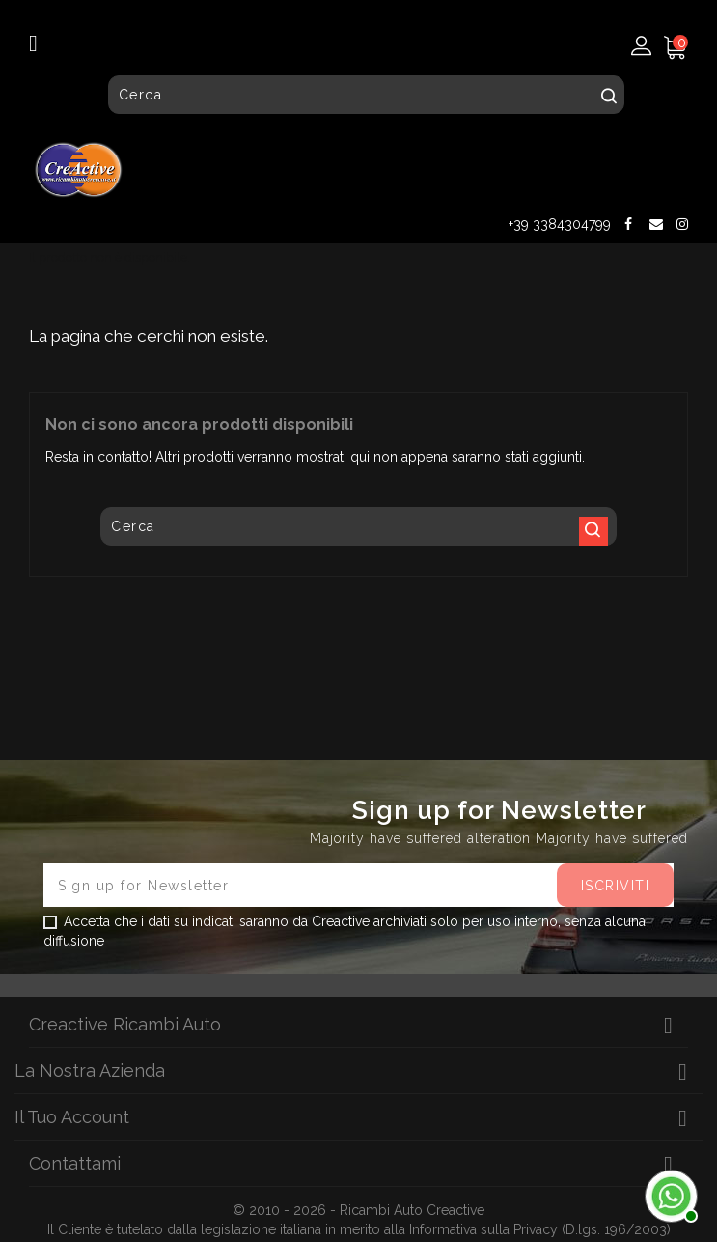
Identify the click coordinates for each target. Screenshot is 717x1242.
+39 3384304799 (560, 224)
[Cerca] (366, 94)
